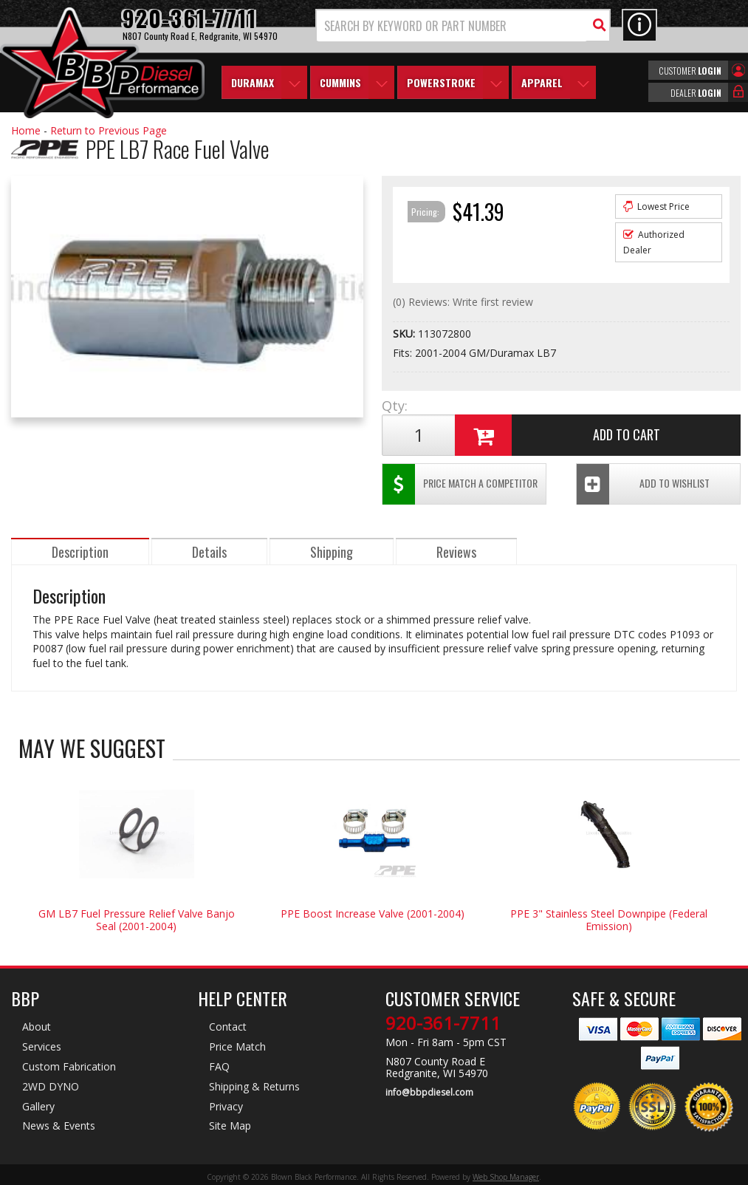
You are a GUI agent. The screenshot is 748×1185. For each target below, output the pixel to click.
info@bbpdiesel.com (429, 1093)
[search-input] (452, 25)
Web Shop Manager (506, 1177)
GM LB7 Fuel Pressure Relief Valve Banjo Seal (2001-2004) (136, 919)
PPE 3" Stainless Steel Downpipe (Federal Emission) (608, 919)
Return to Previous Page (108, 130)
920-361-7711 (443, 1023)
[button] (463, 25)
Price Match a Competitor (460, 484)
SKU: (405, 334)
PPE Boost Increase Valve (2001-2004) (372, 913)
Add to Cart (557, 435)
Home (26, 130)
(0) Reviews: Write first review (463, 302)
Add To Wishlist (643, 484)
